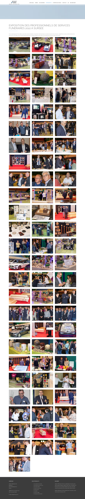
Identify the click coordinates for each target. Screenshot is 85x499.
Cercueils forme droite (38, 483)
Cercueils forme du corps (39, 485)
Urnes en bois (36, 489)
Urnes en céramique (38, 488)
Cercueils (31, 2)
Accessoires (42, 2)
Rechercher (73, 2)
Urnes (36, 2)
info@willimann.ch (15, 494)
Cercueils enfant (37, 486)
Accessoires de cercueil (38, 493)
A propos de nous (57, 2)
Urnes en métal (37, 492)
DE (68, 2)
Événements (49, 5)
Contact (64, 2)
